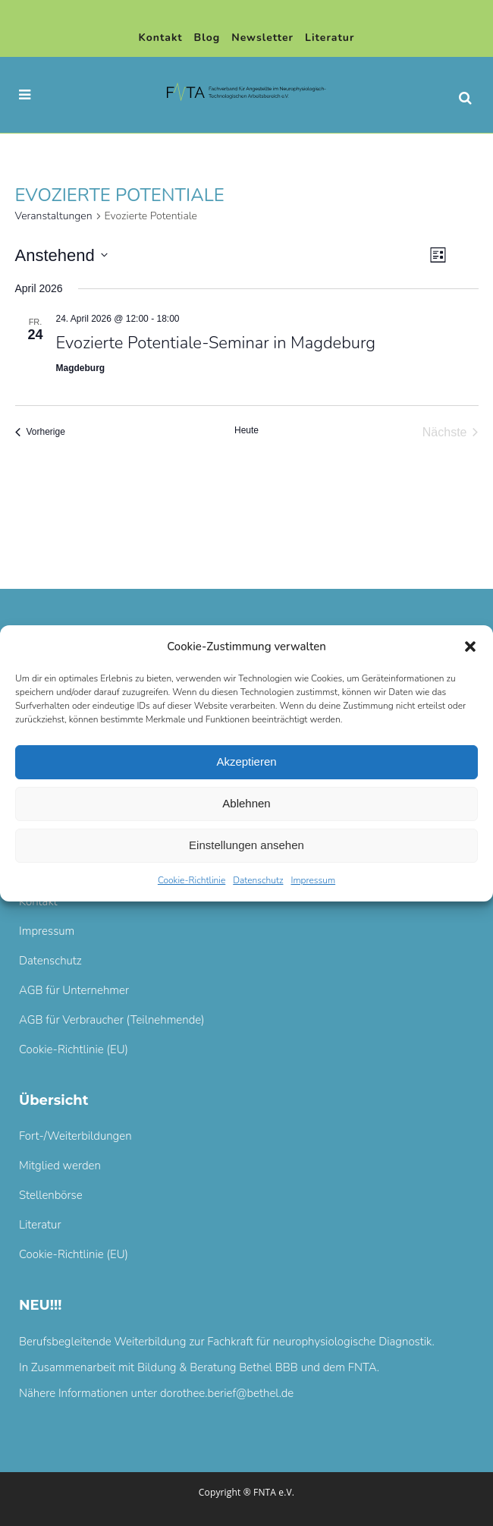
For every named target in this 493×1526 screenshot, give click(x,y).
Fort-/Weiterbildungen (75, 1136)
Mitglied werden (60, 1165)
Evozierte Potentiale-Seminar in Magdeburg (216, 343)
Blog (207, 37)
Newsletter (262, 37)
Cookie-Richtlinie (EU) (73, 1049)
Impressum (312, 880)
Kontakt (161, 37)
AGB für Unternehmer (74, 990)
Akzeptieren (246, 761)
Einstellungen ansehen (246, 845)
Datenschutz (258, 880)
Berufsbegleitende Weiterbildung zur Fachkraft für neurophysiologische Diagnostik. (227, 1341)
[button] (470, 646)
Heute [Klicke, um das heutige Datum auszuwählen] (246, 430)
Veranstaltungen (54, 216)
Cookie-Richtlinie (191, 880)
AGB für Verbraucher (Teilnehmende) (112, 1019)
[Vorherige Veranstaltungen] (40, 432)
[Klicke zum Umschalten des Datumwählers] (61, 255)
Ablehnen (246, 803)
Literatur (329, 37)
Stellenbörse (51, 1195)
